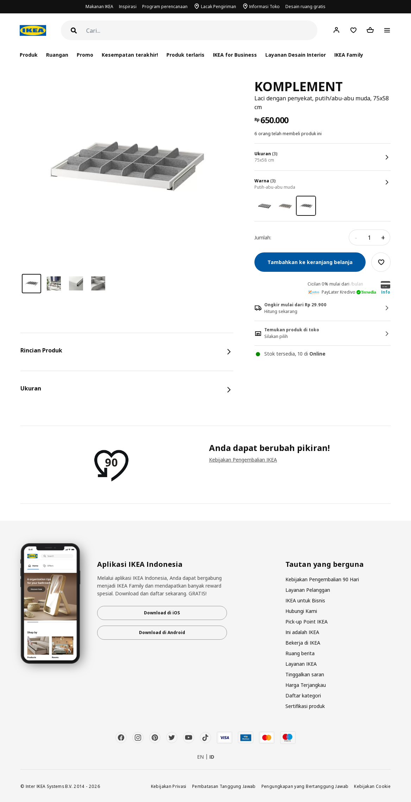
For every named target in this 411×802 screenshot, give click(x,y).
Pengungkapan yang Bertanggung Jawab (305, 786)
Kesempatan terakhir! (130, 54)
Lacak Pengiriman (218, 7)
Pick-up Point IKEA (306, 621)
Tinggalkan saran (304, 674)
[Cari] (201, 31)
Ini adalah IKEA (302, 632)
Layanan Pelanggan (307, 590)
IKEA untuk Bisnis (305, 600)
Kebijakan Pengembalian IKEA (243, 459)
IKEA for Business (235, 54)
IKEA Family (348, 54)
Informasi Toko (264, 7)
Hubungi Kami (301, 611)
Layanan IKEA (301, 663)
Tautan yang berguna (324, 564)
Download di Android (162, 632)
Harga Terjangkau (305, 685)
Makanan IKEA (99, 7)
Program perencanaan (165, 7)
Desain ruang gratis (305, 7)
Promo (85, 54)
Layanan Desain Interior (295, 54)
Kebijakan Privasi (168, 786)
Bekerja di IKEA (302, 642)
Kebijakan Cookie (372, 786)
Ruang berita (300, 653)
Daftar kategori (303, 695)
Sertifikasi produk (305, 706)
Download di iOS (162, 613)
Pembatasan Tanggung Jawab (224, 786)
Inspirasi (128, 7)
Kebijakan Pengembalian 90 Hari (322, 579)
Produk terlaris (185, 54)
